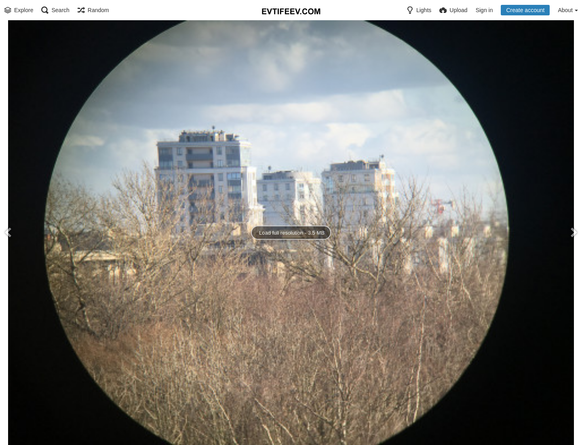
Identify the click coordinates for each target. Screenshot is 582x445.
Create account (525, 10)
